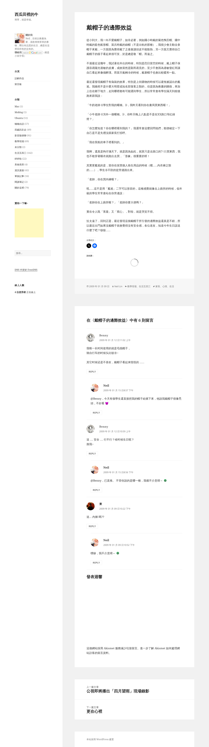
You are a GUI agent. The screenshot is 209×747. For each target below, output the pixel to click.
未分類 (18, 147)
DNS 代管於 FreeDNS (26, 269)
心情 (164, 286)
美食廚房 (19, 164)
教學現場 (19, 141)
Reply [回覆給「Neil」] (96, 412)
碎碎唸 (18, 158)
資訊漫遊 (19, 170)
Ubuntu (19, 118)
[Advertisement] (29, 222)
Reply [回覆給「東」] (92, 526)
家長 (157, 286)
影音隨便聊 (20, 135)
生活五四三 (20, 152)
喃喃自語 (19, 123)
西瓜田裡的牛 (26, 14)
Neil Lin (118, 286)
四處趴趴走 (20, 129)
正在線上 (25, 292)
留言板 (18, 84)
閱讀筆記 (19, 181)
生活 (171, 286)
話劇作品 (19, 78)
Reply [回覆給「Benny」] (92, 371)
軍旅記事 (19, 176)
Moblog (19, 112)
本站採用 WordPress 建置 (100, 739)
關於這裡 (19, 187)
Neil (106, 385)
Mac (17, 106)
